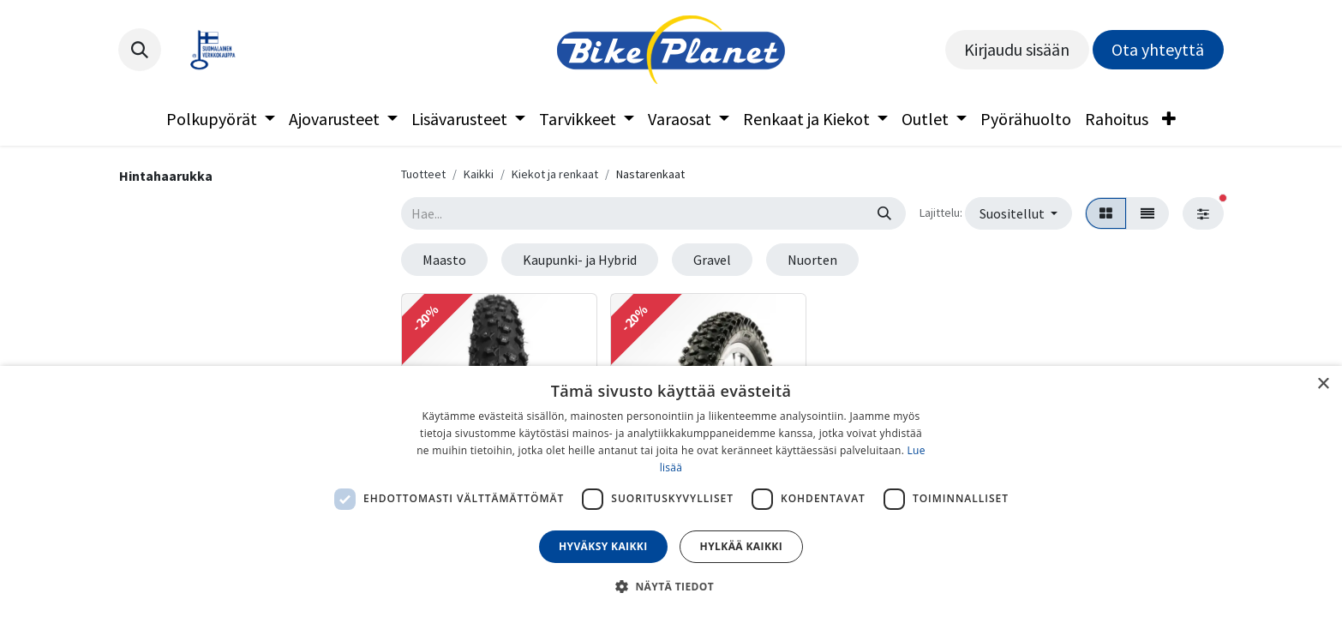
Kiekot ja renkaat (555, 174)
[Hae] (884, 213)
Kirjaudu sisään (1016, 49)
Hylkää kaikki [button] (741, 546)
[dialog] (671, 491)
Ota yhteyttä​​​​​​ (1157, 49)
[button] (139, 49)
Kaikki (479, 174)
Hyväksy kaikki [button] (603, 546)
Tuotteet (423, 174)
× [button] (1322, 384)
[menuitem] (220, 119)
